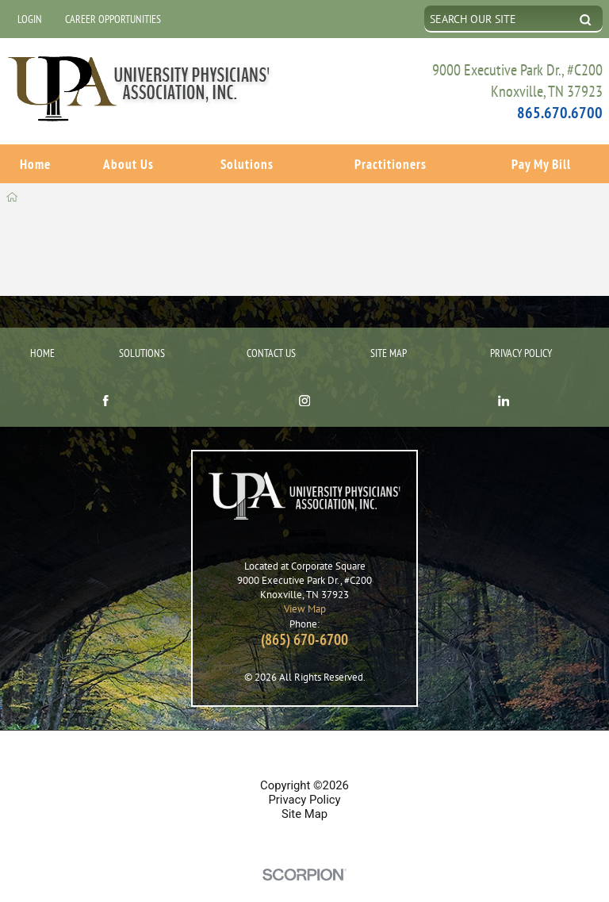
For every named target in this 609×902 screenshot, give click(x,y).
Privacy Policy (521, 326)
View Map (305, 583)
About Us (128, 162)
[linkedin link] (503, 376)
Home (35, 162)
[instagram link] (304, 376)
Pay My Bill (541, 162)
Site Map (388, 326)
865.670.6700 (560, 112)
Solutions (247, 162)
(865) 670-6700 (304, 613)
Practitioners (390, 162)
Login (29, 18)
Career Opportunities (113, 18)
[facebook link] (105, 376)
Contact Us (271, 326)
